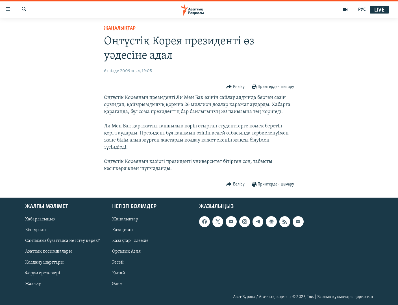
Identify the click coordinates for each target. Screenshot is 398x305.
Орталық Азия (126, 251)
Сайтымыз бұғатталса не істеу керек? (62, 241)
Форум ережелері (42, 273)
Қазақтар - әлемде (130, 241)
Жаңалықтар (125, 219)
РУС (362, 9)
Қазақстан (122, 230)
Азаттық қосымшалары (48, 251)
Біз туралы (35, 230)
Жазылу (33, 284)
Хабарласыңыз (40, 219)
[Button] (235, 87)
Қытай (118, 273)
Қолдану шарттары (44, 262)
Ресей (118, 262)
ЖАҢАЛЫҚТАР (120, 28)
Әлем (117, 284)
